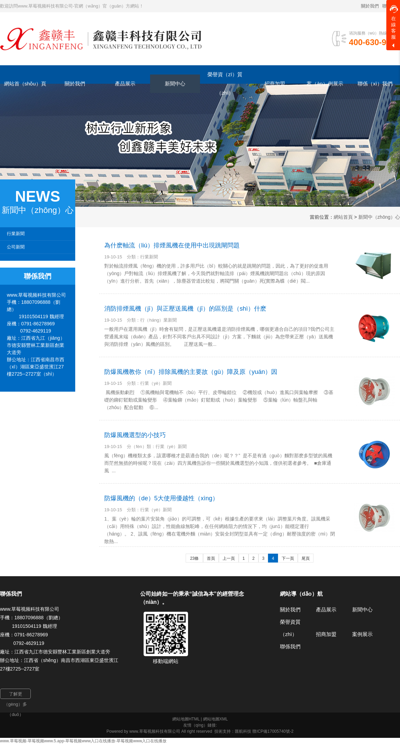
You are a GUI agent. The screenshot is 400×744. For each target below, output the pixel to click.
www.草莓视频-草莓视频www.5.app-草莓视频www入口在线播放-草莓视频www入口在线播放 (83, 741)
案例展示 (362, 634)
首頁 (211, 558)
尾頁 (306, 558)
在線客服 (394, 22)
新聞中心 (362, 609)
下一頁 (288, 558)
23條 (194, 558)
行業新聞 (16, 233)
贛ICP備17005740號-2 (272, 731)
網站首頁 (343, 217)
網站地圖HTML (186, 719)
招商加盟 (326, 634)
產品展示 (326, 609)
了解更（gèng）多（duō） (15, 695)
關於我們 (370, 6)
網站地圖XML (215, 719)
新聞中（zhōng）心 (379, 217)
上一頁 (229, 558)
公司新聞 (16, 246)
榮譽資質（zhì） (290, 628)
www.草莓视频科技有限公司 (154, 731)
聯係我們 (290, 646)
